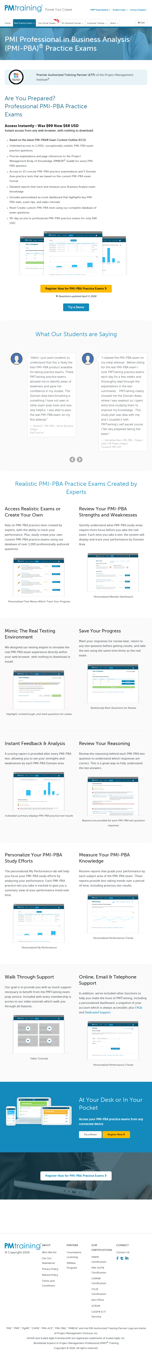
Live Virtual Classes (48, 23)
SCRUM (95, 1306)
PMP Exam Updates (99, 10)
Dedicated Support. (98, 1012)
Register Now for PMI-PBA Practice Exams (76, 288)
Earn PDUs (97, 1300)
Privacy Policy (50, 1269)
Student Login (119, 10)
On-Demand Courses (73, 23)
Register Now (116, 1134)
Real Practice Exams (24, 23)
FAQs (138, 1007)
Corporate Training (97, 23)
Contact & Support (138, 10)
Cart (141, 22)
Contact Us (122, 1252)
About (114, 23)
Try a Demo (76, 307)
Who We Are (49, 1252)
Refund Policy (50, 1275)
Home (8, 23)
